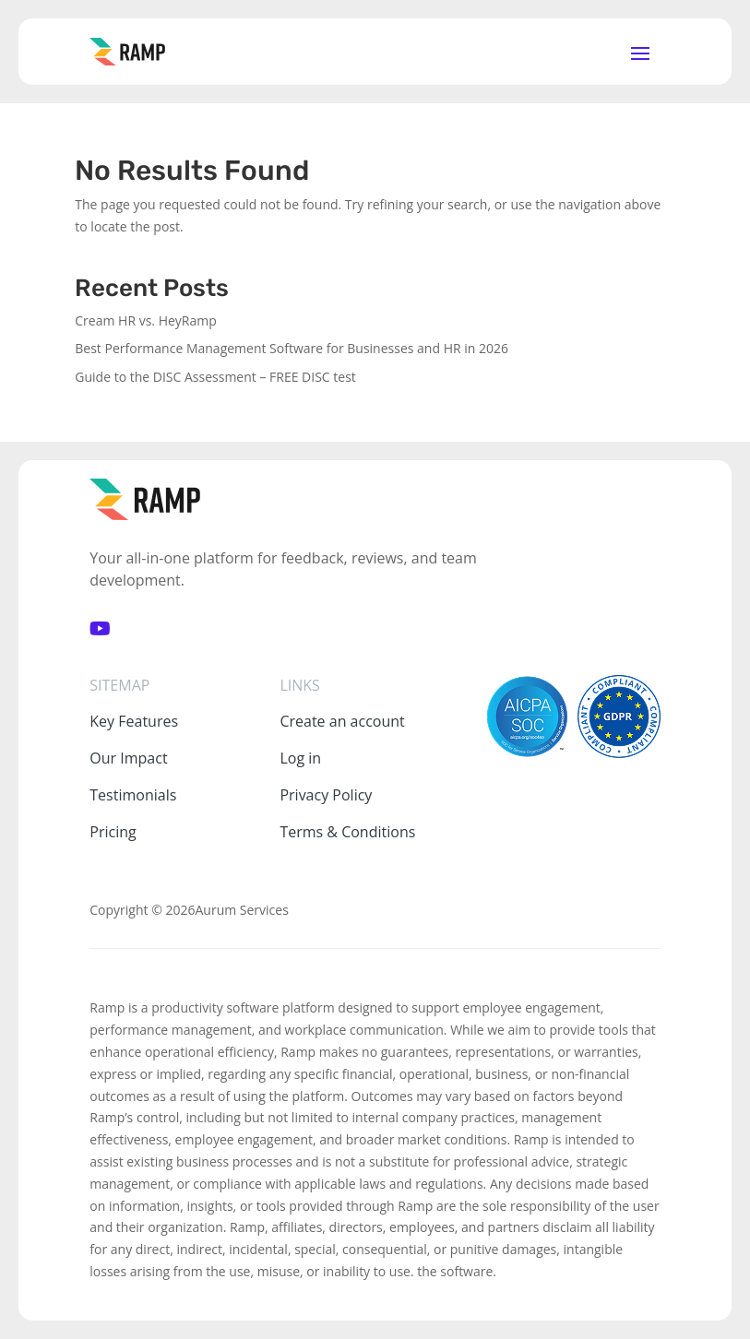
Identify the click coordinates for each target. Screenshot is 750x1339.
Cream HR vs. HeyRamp (146, 320)
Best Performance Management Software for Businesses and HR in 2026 (291, 348)
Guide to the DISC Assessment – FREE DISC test (215, 376)
